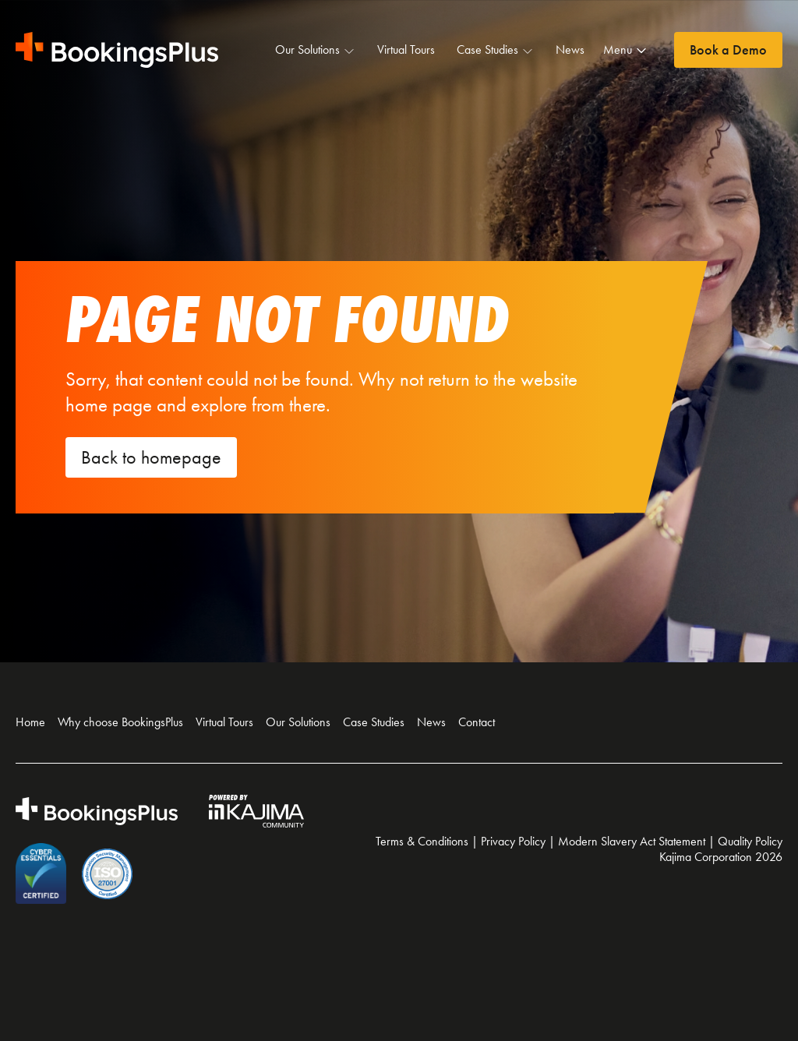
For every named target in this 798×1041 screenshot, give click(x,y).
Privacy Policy (513, 841)
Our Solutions (315, 50)
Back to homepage (151, 457)
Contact (476, 722)
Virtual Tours (406, 49)
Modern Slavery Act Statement (631, 841)
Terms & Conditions (422, 841)
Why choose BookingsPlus (120, 722)
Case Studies (495, 50)
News (570, 49)
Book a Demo (728, 49)
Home (30, 722)
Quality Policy (750, 841)
